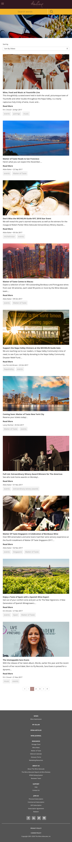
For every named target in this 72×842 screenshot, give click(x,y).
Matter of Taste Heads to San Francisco (21, 159)
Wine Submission (36, 719)
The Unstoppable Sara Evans (16, 660)
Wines (36, 716)
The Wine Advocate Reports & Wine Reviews (36, 772)
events (7, 113)
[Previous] (28, 689)
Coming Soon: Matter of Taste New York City (23, 414)
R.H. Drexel (7, 110)
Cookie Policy (36, 833)
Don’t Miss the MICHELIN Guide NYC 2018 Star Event (27, 218)
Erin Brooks (7, 611)
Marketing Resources (36, 760)
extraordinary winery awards (25, 488)
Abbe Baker (7, 169)
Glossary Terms (36, 757)
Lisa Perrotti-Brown (10, 365)
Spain (15, 615)
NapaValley (9, 369)
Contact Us (36, 790)
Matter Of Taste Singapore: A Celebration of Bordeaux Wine (30, 534)
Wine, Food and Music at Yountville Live (21, 92)
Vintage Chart (36, 744)
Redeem (36, 812)
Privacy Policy (36, 828)
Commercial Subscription (36, 802)
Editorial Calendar (36, 754)
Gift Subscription (35, 805)
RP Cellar (36, 725)
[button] (36, 49)
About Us (36, 766)
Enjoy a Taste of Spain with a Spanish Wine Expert (26, 597)
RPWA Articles (35, 730)
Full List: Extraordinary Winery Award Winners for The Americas (32, 474)
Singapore (17, 552)
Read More (8, 106)
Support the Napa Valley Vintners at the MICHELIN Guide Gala (32, 348)
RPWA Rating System (36, 775)
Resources (36, 741)
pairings (16, 113)
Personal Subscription (36, 799)
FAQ (36, 787)
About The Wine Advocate (36, 769)
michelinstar (9, 236)
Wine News (36, 748)
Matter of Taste (20, 173)
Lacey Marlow (8, 425)
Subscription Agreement (36, 809)
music (26, 113)
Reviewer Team (36, 778)
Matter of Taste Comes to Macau (18, 281)
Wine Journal (36, 736)
